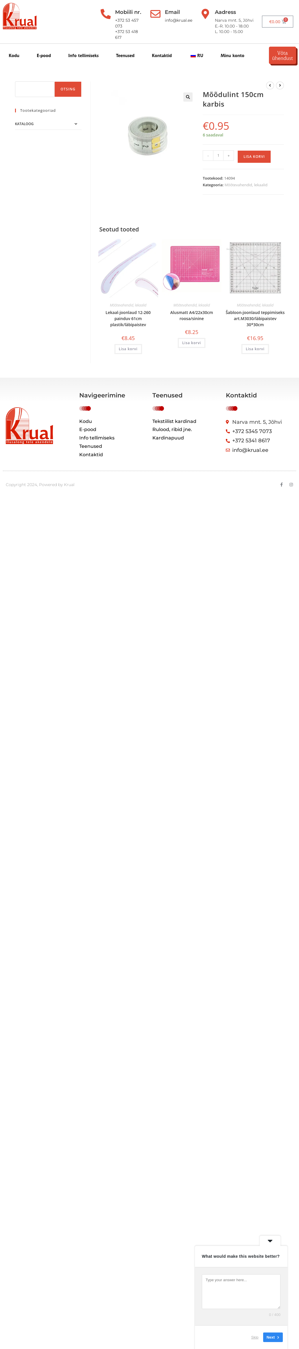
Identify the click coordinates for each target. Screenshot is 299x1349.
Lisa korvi (254, 156)
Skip (255, 1337)
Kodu (14, 55)
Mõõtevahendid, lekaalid (245, 184)
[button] (188, 97)
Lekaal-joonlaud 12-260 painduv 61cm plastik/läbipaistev (128, 318)
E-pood (44, 55)
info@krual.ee (178, 20)
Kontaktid (162, 55)
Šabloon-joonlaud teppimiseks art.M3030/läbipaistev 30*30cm (255, 318)
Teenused (125, 55)
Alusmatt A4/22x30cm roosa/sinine (191, 315)
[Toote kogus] (218, 155)
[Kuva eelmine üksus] (270, 85)
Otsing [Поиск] (67, 89)
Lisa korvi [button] (128, 348)
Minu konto (232, 55)
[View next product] (280, 85)
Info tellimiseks (83, 55)
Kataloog (24, 123)
